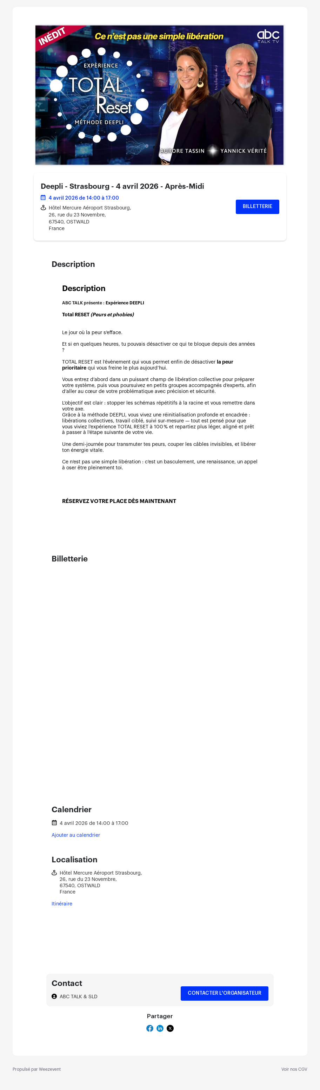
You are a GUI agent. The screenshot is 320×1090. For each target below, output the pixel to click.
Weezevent (50, 1069)
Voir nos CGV (294, 1069)
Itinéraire (62, 904)
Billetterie (257, 206)
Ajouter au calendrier (76, 835)
